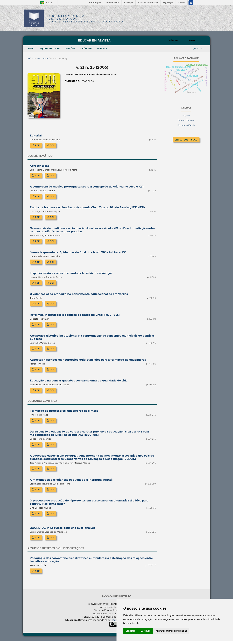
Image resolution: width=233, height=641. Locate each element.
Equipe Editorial (50, 48)
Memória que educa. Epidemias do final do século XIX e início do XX (78, 252)
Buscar (197, 48)
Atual (31, 48)
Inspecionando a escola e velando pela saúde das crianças (71, 273)
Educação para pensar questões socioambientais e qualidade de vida (79, 380)
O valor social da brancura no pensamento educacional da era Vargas (79, 294)
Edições (70, 48)
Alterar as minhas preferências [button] (171, 631)
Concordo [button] (130, 631)
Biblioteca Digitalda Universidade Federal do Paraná (86, 18)
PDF (36, 145)
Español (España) (186, 120)
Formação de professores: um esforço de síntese (64, 410)
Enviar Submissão (186, 139)
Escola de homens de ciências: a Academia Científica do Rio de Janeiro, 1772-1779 (87, 207)
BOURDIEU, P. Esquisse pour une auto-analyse (62, 527)
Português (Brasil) (186, 125)
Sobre (101, 48)
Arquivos (42, 58)
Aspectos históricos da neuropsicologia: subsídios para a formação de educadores (88, 359)
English (186, 115)
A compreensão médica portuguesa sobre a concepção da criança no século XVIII (87, 186)
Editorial (36, 135)
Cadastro (173, 40)
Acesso (192, 40)
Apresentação (40, 165)
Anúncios (86, 48)
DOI (51, 145)
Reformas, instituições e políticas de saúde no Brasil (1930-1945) (75, 314)
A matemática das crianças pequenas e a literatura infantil (71, 479)
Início (31, 58)
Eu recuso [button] (145, 631)
